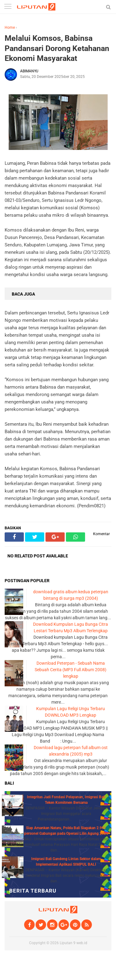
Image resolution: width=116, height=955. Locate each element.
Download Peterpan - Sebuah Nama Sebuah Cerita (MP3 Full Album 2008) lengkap (70, 670)
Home (10, 27)
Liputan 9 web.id (73, 943)
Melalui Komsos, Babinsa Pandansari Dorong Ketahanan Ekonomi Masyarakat (57, 48)
